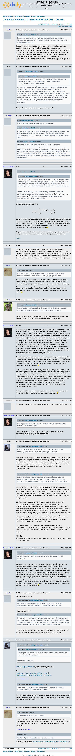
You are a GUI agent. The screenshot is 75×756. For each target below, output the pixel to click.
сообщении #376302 (28, 172)
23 (67, 24)
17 (64, 24)
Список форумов (8, 751)
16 (62, 24)
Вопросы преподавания (38, 751)
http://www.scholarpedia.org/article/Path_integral (32, 673)
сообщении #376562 (36, 645)
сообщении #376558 (30, 553)
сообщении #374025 (28, 128)
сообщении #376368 (31, 71)
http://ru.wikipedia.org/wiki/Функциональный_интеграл (51, 741)
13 (56, 24)
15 (60, 24)
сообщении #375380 (28, 141)
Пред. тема (61, 26)
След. (70, 24)
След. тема (68, 26)
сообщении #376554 (36, 600)
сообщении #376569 (36, 684)
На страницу (42, 24)
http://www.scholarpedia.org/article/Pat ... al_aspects (33, 675)
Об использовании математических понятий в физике (33, 19)
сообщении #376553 (30, 420)
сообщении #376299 (30, 176)
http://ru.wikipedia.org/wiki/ (25, 667)
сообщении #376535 (30, 305)
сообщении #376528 (36, 446)
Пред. (47, 24)
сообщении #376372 (27, 120)
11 (52, 24)
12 (54, 24)
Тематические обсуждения (22, 751)
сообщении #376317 (29, 35)
